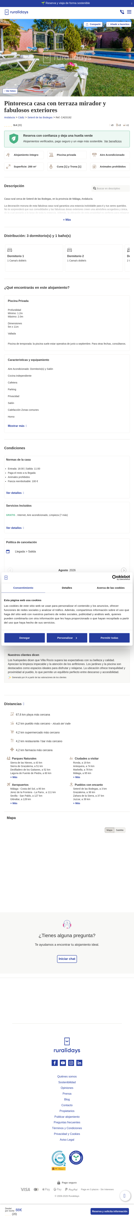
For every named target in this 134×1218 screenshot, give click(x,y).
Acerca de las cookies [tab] (111, 587)
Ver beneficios (113, 141)
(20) (11, 1214)
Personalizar (67, 637)
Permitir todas (109, 637)
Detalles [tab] (67, 587)
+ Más (67, 209)
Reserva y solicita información (109, 1211)
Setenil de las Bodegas (40, 117)
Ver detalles (15, 492)
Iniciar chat (67, 959)
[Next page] (123, 570)
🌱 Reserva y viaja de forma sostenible (65, 3)
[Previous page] (10, 570)
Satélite (120, 830)
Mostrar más (17, 425)
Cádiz (21, 117)
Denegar (24, 637)
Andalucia (9, 117)
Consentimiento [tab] (23, 587)
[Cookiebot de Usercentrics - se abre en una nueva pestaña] (114, 577)
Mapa (109, 830)
